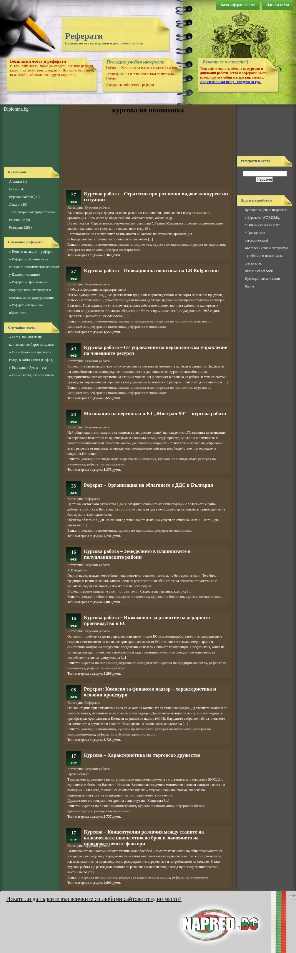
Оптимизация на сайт (263, 225)
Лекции (14, 204)
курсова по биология (167, 597)
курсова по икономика (171, 244)
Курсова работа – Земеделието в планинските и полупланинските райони (137, 554)
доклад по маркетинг (134, 244)
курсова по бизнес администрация (109, 806)
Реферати (84, 36)
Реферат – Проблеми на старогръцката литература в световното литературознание (31, 290)
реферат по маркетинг (123, 250)
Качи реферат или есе (238, 5)
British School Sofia (259, 271)
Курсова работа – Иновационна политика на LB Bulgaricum (151, 270)
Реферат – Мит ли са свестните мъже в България (142, 67)
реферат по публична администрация (127, 734)
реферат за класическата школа (144, 877)
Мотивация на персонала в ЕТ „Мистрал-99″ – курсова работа (155, 413)
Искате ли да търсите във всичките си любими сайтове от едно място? (94, 899)
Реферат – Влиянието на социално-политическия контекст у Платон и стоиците (34, 267)
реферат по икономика (85, 250)
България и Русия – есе (29, 367)
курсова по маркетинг (207, 244)
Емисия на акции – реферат (32, 252)
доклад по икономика (99, 244)
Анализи (15, 181)
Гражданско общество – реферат (130, 85)
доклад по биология (97, 597)
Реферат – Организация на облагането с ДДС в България (148, 485)
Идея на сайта (277, 5)
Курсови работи (21, 197)
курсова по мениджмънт (177, 459)
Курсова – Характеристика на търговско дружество (142, 755)
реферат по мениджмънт (147, 327)
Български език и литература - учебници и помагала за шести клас (266, 255)
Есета (13, 189)
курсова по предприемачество (183, 663)
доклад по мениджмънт (136, 321)
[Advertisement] (30, 140)
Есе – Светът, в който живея (33, 375)
